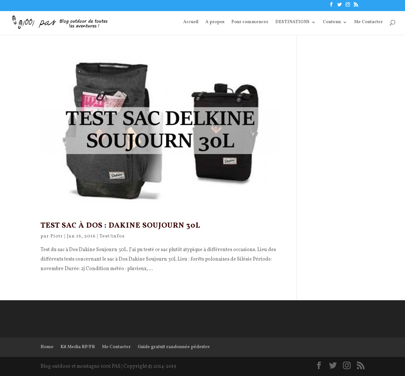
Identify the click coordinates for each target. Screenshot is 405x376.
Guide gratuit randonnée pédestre (174, 347)
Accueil (190, 22)
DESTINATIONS (292, 22)
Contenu (332, 22)
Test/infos (112, 236)
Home (46, 347)
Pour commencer (249, 22)
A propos (214, 22)
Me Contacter (368, 22)
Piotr (56, 236)
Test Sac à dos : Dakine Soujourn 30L (120, 225)
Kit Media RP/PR (77, 347)
